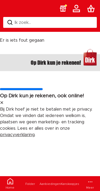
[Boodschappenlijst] (92, 8)
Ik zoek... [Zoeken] (19, 22)
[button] (63, 8)
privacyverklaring (17, 135)
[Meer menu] (90, 183)
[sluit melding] (1, 103)
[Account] (77, 8)
